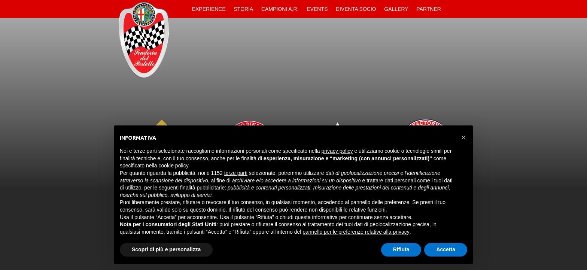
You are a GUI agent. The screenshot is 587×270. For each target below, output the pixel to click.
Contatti (451, 9)
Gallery (396, 9)
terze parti (235, 173)
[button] (463, 137)
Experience (209, 9)
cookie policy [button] (173, 166)
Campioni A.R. (280, 9)
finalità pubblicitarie (202, 188)
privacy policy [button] (337, 151)
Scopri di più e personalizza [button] (166, 249)
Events (317, 9)
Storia (243, 9)
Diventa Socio (356, 9)
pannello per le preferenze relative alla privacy (356, 232)
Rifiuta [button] (401, 249)
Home (181, 9)
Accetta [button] (445, 249)
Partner (428, 9)
